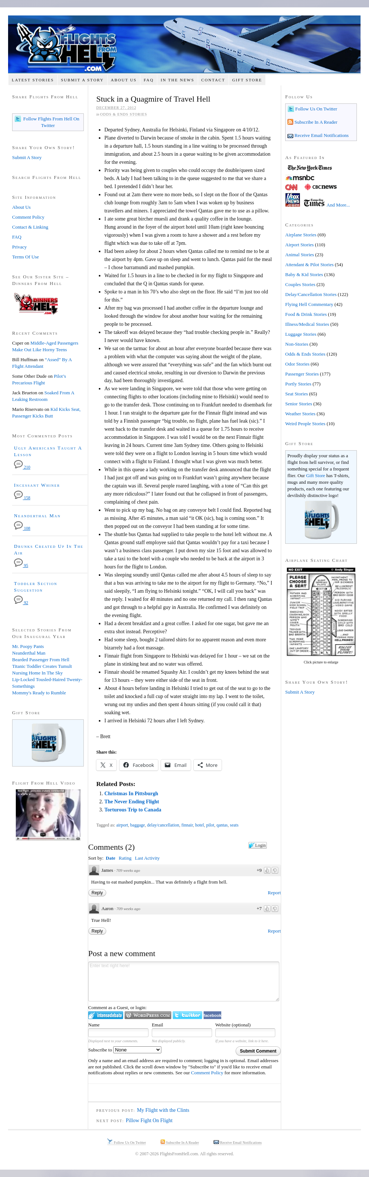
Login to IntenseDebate (105, 1015)
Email (157, 1025)
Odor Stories (297, 364)
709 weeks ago (128, 870)
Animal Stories (299, 254)
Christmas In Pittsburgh (131, 793)
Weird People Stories (305, 423)
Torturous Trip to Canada (132, 810)
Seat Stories (296, 394)
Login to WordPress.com (148, 1015)
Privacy (19, 247)
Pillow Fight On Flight (149, 1120)
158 (22, 498)
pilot (210, 825)
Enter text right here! (183, 981)
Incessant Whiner (37, 485)
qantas (222, 825)
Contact (213, 80)
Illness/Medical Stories (307, 324)
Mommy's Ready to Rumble (39, 692)
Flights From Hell (184, 44)
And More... (338, 205)
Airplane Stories (300, 234)
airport (122, 825)
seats (234, 825)
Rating (125, 858)
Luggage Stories (300, 334)
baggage (137, 825)
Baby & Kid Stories (304, 274)
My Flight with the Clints (163, 1110)
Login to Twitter (187, 1015)
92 (21, 602)
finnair (187, 825)
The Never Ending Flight (131, 801)
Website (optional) (233, 1025)
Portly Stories (298, 384)
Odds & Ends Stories (123, 114)
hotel (199, 825)
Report (274, 892)
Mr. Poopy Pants (28, 646)
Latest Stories (33, 80)
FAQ (149, 80)
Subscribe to (124, 1050)
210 (22, 467)
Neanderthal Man (37, 515)
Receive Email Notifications (321, 135)
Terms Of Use (25, 257)
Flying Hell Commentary (309, 304)
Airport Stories (299, 244)
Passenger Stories (302, 374)
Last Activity (147, 858)
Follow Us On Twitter (315, 109)
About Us (124, 80)
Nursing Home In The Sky (37, 673)
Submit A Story (82, 80)
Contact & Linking (30, 227)
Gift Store (247, 80)
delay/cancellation (163, 825)
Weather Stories (300, 413)
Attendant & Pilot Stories (309, 264)
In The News (177, 80)
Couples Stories (300, 284)
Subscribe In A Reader (315, 122)
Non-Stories (296, 344)
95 (21, 565)
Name (94, 1025)
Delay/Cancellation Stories (311, 294)
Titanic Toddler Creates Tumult (42, 666)
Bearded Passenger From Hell (40, 659)
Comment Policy (207, 1072)
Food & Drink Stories (306, 314)
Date (110, 858)
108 (22, 528)
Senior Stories (298, 403)
